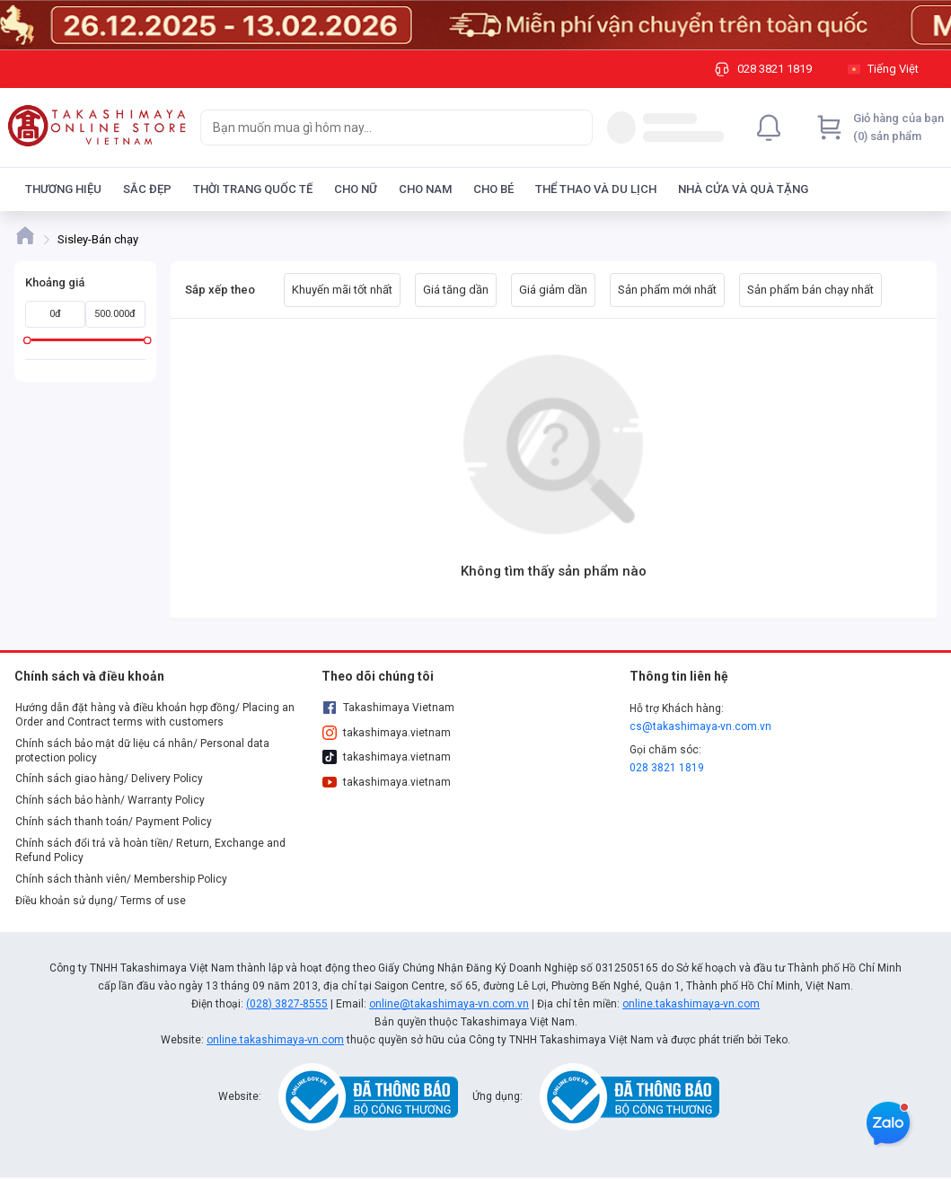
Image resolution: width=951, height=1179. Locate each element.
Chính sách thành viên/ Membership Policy (121, 879)
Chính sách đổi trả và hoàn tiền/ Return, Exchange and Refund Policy (150, 850)
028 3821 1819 (667, 767)
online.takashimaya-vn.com (691, 1004)
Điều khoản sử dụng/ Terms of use (100, 900)
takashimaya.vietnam (386, 733)
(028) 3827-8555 (287, 1004)
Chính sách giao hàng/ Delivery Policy (109, 778)
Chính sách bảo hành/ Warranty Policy (110, 800)
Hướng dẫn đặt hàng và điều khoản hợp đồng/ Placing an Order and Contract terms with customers (155, 714)
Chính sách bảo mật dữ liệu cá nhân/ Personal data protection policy (142, 750)
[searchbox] (380, 127)
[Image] (475, 25)
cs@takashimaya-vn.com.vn (700, 726)
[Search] (575, 127)
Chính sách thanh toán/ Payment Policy (113, 821)
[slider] (27, 340)
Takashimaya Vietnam (387, 707)
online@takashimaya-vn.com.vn (449, 1004)
